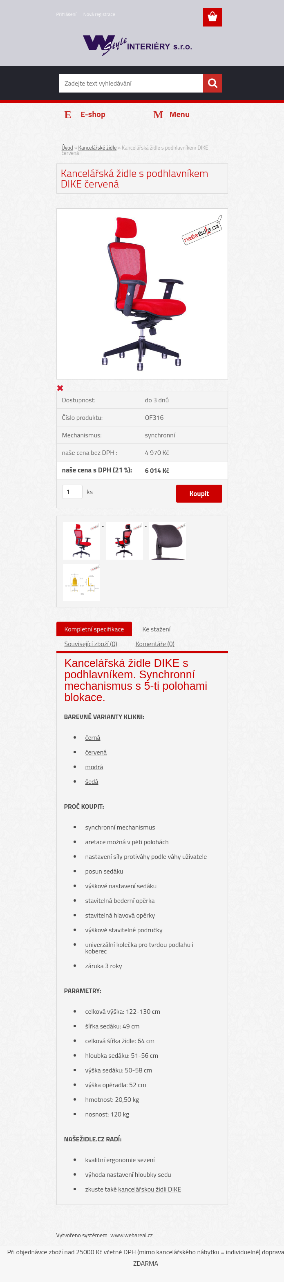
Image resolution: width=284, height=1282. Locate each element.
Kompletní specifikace (94, 629)
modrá (94, 767)
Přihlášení (66, 14)
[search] (212, 83)
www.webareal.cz (131, 1235)
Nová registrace (99, 14)
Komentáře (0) (155, 644)
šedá (91, 781)
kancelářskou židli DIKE (149, 1189)
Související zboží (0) (91, 644)
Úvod (67, 147)
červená (96, 752)
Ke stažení (156, 629)
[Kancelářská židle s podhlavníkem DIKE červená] (142, 211)
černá (93, 737)
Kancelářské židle (97, 147)
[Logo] (137, 47)
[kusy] (72, 492)
